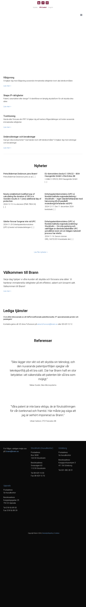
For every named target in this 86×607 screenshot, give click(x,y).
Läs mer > (7, 86)
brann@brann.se (12, 451)
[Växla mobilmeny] (81, 15)
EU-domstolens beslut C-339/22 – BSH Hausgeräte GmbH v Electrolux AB (62, 174)
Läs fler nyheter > (41, 252)
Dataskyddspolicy (47, 533)
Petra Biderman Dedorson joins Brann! (20, 173)
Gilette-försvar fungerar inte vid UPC (19, 221)
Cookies (56, 533)
